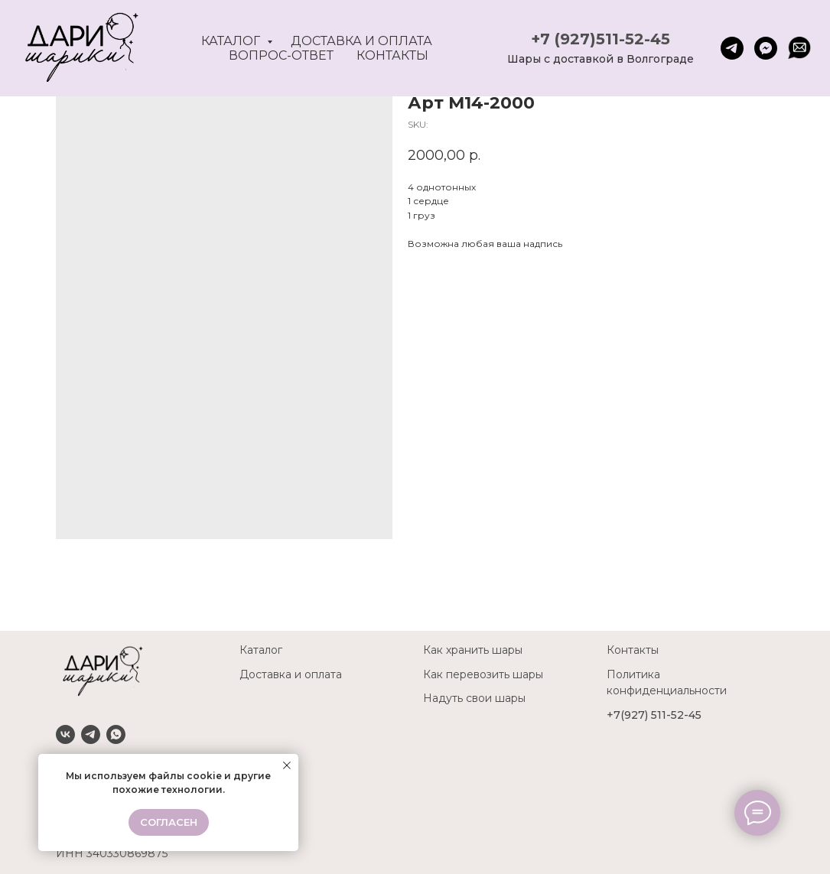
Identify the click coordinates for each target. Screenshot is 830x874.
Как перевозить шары (483, 674)
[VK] (65, 734)
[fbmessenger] (765, 48)
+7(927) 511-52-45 (654, 715)
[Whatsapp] (115, 734)
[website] (799, 48)
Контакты (392, 55)
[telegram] (732, 48)
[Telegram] (90, 734)
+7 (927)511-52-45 (600, 39)
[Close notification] (287, 765)
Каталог (232, 41)
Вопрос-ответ (281, 55)
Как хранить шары (472, 650)
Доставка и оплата (361, 41)
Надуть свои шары (474, 698)
